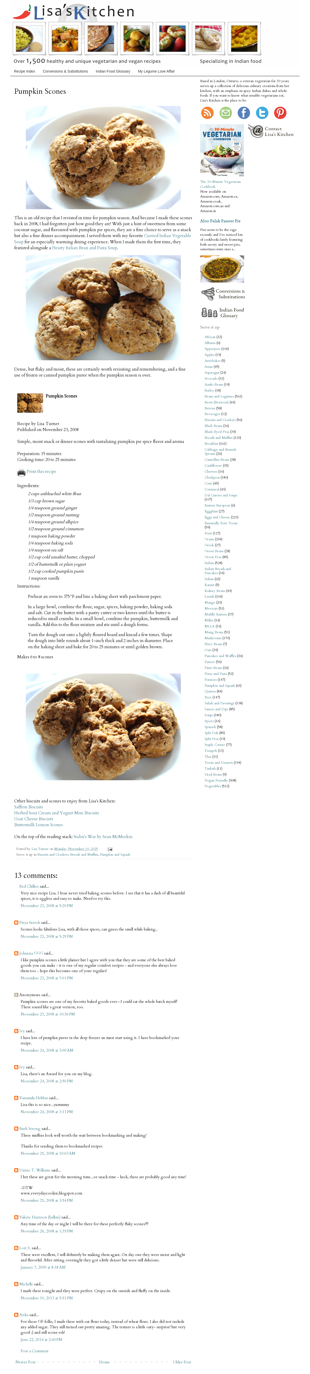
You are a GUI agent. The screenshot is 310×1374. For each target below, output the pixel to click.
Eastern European (217, 505)
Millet (209, 620)
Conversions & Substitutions (65, 71)
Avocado (211, 378)
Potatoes (211, 679)
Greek (209, 545)
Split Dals (211, 733)
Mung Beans (214, 632)
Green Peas (213, 557)
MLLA (210, 626)
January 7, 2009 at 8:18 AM (43, 1267)
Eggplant (211, 511)
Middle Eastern (216, 614)
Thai (208, 756)
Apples (209, 355)
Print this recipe (36, 471)
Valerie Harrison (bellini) (39, 1217)
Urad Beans (213, 774)
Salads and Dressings (219, 703)
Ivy (22, 1031)
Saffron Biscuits (28, 807)
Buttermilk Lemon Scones (38, 825)
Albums (210, 343)
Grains (209, 539)
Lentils (209, 596)
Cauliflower (213, 465)
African (210, 337)
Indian (209, 563)
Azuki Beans (214, 384)
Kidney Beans (215, 591)
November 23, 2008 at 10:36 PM (48, 1014)
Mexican (211, 608)
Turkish (210, 768)
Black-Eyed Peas (217, 432)
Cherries (211, 471)
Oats (208, 650)
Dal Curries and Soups (221, 495)
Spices (209, 721)
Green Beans (214, 551)
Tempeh (211, 750)
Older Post (182, 1362)
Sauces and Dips (216, 709)
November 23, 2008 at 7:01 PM (47, 978)
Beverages (212, 414)
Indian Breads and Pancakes (218, 571)
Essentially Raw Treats (221, 523)
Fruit (208, 533)
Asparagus (212, 372)
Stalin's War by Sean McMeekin (103, 837)
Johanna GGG (31, 953)
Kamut (209, 585)
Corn (208, 483)
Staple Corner (215, 745)
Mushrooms (213, 638)
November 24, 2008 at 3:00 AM (47, 1050)
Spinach (210, 727)
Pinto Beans (213, 668)
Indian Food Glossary (113, 71)
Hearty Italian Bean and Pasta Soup (84, 248)
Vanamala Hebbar (33, 1097)
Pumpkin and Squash (115, 854)
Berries (210, 408)
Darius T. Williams (34, 1170)
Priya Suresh (29, 922)
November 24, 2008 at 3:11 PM (47, 1111)
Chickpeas (212, 477)
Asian (209, 366)
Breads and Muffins (84, 854)
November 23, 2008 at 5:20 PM (47, 905)
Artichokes (212, 360)
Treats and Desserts (219, 762)
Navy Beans (213, 644)
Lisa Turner (41, 849)
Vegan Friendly (216, 780)
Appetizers (212, 349)
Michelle (26, 1284)
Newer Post (26, 1362)
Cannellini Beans (217, 459)
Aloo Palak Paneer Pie (220, 221)
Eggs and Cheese (217, 517)
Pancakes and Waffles (220, 656)
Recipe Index (24, 71)
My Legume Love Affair (156, 71)
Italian (209, 579)
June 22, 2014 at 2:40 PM (41, 1339)
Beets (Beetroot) (217, 402)
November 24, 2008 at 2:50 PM (47, 1081)
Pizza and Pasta (216, 674)
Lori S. (25, 1248)
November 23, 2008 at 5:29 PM (47, 936)
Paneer (210, 662)
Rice (208, 697)
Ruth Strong (30, 1128)
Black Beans (213, 426)
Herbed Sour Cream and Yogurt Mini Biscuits (56, 813)
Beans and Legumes (219, 396)
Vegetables (213, 786)
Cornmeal (212, 489)
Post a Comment (35, 1351)
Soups (209, 715)
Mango (210, 602)
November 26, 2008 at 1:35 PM (47, 1231)
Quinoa (210, 691)
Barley (209, 390)
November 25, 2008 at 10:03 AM (48, 1153)
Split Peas (212, 739)
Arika (23, 1314)
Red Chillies (29, 886)
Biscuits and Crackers (52, 854)
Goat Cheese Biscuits (33, 819)
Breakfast (211, 443)
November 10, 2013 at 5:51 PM (47, 1298)
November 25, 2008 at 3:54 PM (47, 1200)
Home (104, 1362)
